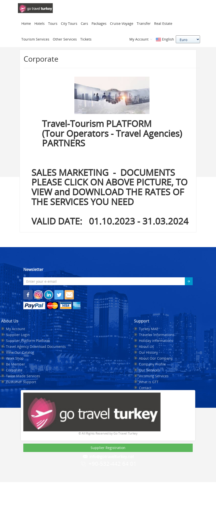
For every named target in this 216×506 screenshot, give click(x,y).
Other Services (65, 39)
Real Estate (163, 23)
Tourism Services (35, 39)
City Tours (69, 23)
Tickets (86, 39)
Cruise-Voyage (121, 23)
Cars (84, 23)
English (165, 39)
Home (26, 23)
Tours (52, 23)
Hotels (39, 23)
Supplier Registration (108, 447)
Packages (99, 23)
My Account (140, 39)
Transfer (144, 23)
